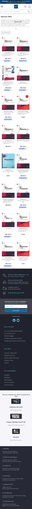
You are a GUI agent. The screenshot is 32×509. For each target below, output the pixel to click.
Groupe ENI (7, 465)
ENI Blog (6, 448)
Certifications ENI (9, 501)
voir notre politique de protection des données (15, 303)
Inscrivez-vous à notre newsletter (16, 302)
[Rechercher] (28, 11)
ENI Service (7, 476)
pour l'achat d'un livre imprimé (18, 275)
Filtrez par (7, 32)
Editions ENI (16, 6)
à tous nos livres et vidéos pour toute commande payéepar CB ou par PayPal (18, 281)
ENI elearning (8, 493)
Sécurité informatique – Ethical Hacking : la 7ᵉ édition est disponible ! (16, 2)
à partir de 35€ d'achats (18, 288)
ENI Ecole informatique (10, 457)
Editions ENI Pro (8, 484)
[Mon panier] (25, 6)
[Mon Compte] (29, 6)
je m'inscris (16, 310)
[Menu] (2, 7)
